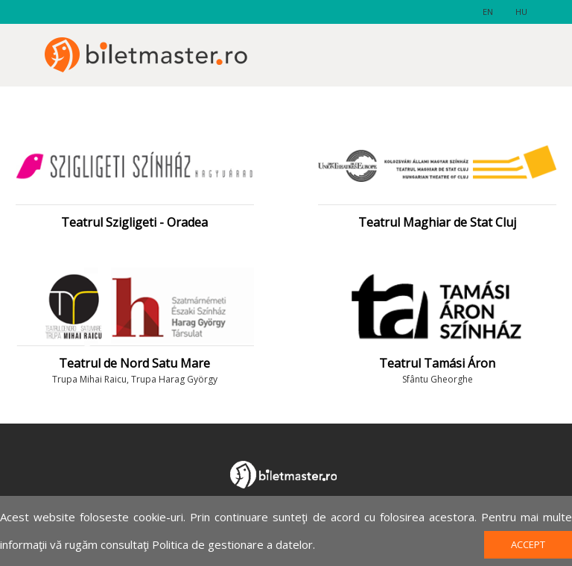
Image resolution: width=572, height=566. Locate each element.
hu (521, 11)
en (488, 11)
